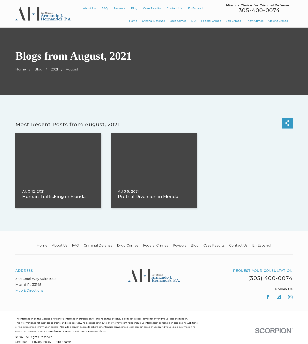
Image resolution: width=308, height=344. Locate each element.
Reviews (119, 8)
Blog (134, 8)
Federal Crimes (155, 245)
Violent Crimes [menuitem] (278, 20)
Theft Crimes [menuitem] (255, 20)
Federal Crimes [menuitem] (211, 20)
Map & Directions (29, 290)
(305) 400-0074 (270, 278)
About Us (89, 8)
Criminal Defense (98, 245)
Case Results (152, 8)
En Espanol (195, 8)
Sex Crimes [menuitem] (233, 20)
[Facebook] (268, 297)
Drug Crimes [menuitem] (178, 20)
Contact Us (174, 8)
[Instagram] (290, 297)
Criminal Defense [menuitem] (153, 20)
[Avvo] (279, 297)
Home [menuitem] (133, 20)
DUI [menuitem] (193, 20)
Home (42, 245)
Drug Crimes (127, 245)
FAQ (105, 8)
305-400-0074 (259, 10)
